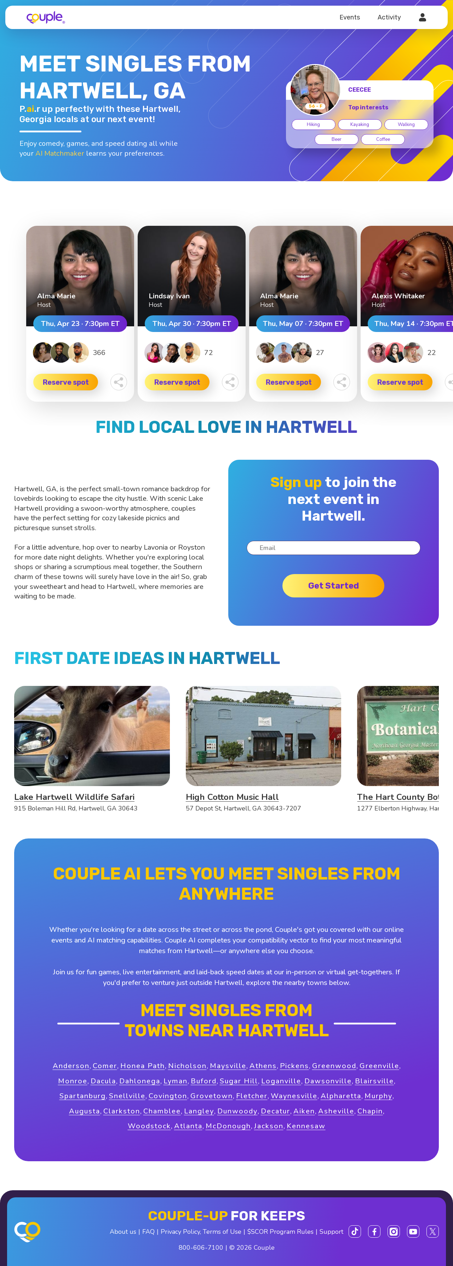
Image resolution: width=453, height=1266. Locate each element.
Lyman (176, 1081)
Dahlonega (139, 1081)
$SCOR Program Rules (280, 1231)
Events (349, 17)
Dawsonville (328, 1081)
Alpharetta (341, 1096)
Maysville (228, 1066)
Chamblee (162, 1111)
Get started (333, 586)
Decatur (275, 1111)
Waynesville (294, 1096)
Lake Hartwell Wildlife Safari (74, 797)
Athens (263, 1066)
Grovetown (211, 1096)
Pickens (294, 1066)
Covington (168, 1096)
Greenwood (334, 1066)
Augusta (84, 1111)
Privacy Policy (180, 1231)
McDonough (228, 1126)
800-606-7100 (201, 1247)
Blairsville (374, 1081)
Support (331, 1231)
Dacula (103, 1081)
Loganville (281, 1081)
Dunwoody (237, 1111)
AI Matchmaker (59, 153)
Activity (389, 17)
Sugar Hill (239, 1081)
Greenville (379, 1066)
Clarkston (121, 1111)
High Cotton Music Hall (232, 797)
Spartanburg (82, 1096)
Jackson (268, 1126)
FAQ (148, 1231)
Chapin (370, 1111)
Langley (199, 1111)
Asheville (336, 1111)
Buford (204, 1081)
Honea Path (142, 1066)
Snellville (127, 1096)
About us (123, 1231)
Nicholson (187, 1066)
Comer (105, 1066)
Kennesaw (306, 1126)
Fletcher (252, 1096)
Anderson (71, 1066)
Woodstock (149, 1126)
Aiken (304, 1111)
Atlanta (188, 1126)
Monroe (72, 1081)
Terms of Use (222, 1231)
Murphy (378, 1096)
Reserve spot (66, 382)
